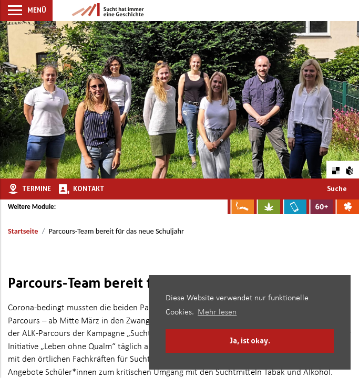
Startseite (23, 231)
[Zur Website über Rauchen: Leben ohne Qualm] (241, 207)
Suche (337, 188)
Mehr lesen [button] (217, 312)
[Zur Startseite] (108, 10)
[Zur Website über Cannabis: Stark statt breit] (267, 207)
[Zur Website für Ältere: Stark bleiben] (319, 207)
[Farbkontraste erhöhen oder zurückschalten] (335, 169)
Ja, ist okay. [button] (250, 340)
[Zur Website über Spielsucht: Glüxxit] (346, 207)
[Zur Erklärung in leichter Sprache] (349, 169)
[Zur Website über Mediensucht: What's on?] (293, 207)
